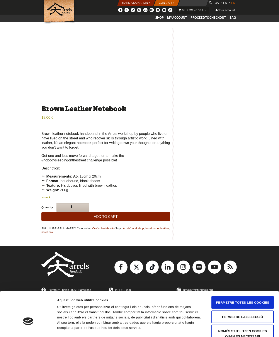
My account (177, 17)
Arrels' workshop (133, 228)
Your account (225, 10)
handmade (152, 228)
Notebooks (108, 228)
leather (164, 228)
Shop (159, 17)
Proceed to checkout (208, 17)
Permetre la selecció (242, 289)
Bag (233, 17)
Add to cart (105, 216)
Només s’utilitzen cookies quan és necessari (242, 305)
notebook (47, 232)
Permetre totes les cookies (242, 274)
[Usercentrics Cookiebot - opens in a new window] (28, 328)
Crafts (96, 228)
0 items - (191, 10)
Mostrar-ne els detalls (251, 328)
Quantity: (47, 207)
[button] (136, 3)
